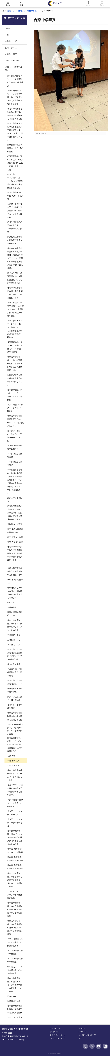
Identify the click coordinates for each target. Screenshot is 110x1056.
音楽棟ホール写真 (14, 524)
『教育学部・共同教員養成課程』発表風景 (14, 672)
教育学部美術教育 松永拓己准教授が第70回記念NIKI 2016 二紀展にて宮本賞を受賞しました (15, 131)
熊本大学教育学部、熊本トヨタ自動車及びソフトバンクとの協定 (14, 625)
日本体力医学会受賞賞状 (14, 455)
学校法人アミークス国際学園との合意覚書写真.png (14, 970)
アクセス (82, 1028)
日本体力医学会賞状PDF (14, 463)
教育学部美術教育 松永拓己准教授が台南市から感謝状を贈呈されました (14, 114)
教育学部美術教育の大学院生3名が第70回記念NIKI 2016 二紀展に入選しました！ (15, 163)
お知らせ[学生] (11, 48)
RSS (80, 1038)
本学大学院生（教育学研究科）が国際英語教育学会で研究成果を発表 (14, 278)
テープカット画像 (14, 1017)
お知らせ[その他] (12, 60)
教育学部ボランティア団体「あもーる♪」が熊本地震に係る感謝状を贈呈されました (15, 181)
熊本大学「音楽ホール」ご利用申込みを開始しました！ (14, 436)
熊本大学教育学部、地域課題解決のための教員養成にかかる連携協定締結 (14, 909)
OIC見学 (10, 602)
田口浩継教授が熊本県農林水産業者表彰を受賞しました (14, 380)
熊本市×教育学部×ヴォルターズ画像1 (15, 850)
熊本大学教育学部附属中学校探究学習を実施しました (14, 716)
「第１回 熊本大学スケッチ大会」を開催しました (15, 408)
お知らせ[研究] (11, 54)
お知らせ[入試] (11, 41)
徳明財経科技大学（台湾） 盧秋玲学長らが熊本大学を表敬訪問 (14, 593)
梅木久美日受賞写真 (14, 499)
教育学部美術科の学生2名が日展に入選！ (15, 195)
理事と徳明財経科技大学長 (14, 613)
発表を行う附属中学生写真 (14, 706)
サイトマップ (55, 1028)
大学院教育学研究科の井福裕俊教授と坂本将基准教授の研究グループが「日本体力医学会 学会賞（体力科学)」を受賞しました (15, 481)
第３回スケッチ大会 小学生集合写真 (14, 822)
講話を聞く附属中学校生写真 (14, 690)
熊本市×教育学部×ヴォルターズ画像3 (15, 866)
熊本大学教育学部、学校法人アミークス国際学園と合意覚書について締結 (14, 985)
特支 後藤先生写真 (15, 537)
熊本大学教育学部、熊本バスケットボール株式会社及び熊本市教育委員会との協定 (14, 837)
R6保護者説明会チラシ (15, 581)
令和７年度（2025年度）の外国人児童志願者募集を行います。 (15, 790)
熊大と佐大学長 (13, 664)
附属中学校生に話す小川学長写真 (14, 698)
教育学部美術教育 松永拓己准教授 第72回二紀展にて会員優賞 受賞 (15, 293)
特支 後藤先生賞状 (15, 542)
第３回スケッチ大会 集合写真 (14, 813)
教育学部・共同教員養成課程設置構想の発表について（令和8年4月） (14, 654)
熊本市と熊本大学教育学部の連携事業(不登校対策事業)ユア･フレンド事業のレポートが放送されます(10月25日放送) (15, 258)
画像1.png (11, 996)
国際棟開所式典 (13, 1001)
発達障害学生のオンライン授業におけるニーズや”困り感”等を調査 (15, 347)
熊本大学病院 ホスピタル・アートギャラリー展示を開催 (14, 395)
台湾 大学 (11, 756)
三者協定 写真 (13, 645)
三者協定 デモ (13, 640)
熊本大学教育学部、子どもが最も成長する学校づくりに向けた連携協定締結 (14, 880)
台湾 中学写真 (13, 761)
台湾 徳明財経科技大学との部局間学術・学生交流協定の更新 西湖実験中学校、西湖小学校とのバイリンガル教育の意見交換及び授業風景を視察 (15, 737)
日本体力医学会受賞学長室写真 (14, 447)
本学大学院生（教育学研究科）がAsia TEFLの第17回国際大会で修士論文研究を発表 (15, 309)
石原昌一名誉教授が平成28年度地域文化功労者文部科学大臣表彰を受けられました (14, 210)
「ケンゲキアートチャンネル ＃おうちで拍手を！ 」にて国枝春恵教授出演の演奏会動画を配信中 (15, 329)
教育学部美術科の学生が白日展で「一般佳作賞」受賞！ (14, 227)
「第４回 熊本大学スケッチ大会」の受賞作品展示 (15, 942)
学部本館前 (12, 607)
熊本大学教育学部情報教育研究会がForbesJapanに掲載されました (15, 421)
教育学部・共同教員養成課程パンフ (14, 682)
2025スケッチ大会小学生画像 (15, 952)
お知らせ (11, 11)
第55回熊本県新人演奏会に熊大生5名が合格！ (15, 148)
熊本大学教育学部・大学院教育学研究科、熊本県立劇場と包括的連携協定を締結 (14, 363)
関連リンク (83, 1032)
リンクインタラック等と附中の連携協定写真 (14, 894)
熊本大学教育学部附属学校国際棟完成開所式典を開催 (14, 1009)
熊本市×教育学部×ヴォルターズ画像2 (15, 858)
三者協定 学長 (13, 635)
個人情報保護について (87, 1035)
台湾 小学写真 (13, 765)
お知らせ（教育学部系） (28, 11)
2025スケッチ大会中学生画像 (15, 960)
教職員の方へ (55, 1032)
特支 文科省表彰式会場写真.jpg (15, 530)
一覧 (7, 35)
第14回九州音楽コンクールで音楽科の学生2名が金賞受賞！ (15, 81)
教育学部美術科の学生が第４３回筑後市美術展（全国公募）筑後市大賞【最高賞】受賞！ (14, 512)
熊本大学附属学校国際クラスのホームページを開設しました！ (14, 775)
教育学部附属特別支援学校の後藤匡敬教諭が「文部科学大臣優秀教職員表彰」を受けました (14, 555)
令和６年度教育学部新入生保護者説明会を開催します (14, 571)
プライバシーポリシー (58, 1035)
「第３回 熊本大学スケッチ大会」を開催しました (15, 803)
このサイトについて (57, 1038)
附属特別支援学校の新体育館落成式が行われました (14, 240)
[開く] (8, 3)
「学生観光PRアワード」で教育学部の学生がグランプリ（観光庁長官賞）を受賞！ (14, 97)
